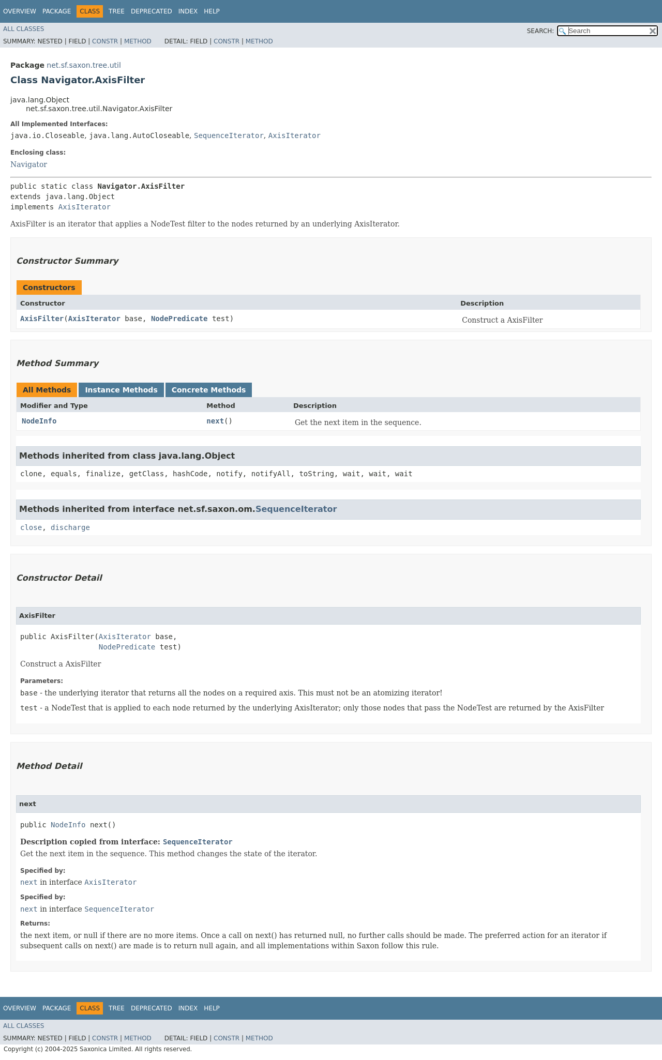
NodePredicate (179, 318)
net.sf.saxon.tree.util (84, 65)
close (31, 527)
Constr (105, 41)
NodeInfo (39, 421)
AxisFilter (42, 318)
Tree (117, 11)
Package (56, 11)
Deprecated (151, 11)
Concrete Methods (209, 390)
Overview (19, 11)
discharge (70, 527)
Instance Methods (121, 390)
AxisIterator (294, 135)
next (215, 421)
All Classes (23, 29)
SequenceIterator (229, 135)
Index (188, 11)
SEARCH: (540, 31)
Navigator (28, 164)
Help (212, 11)
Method (138, 41)
